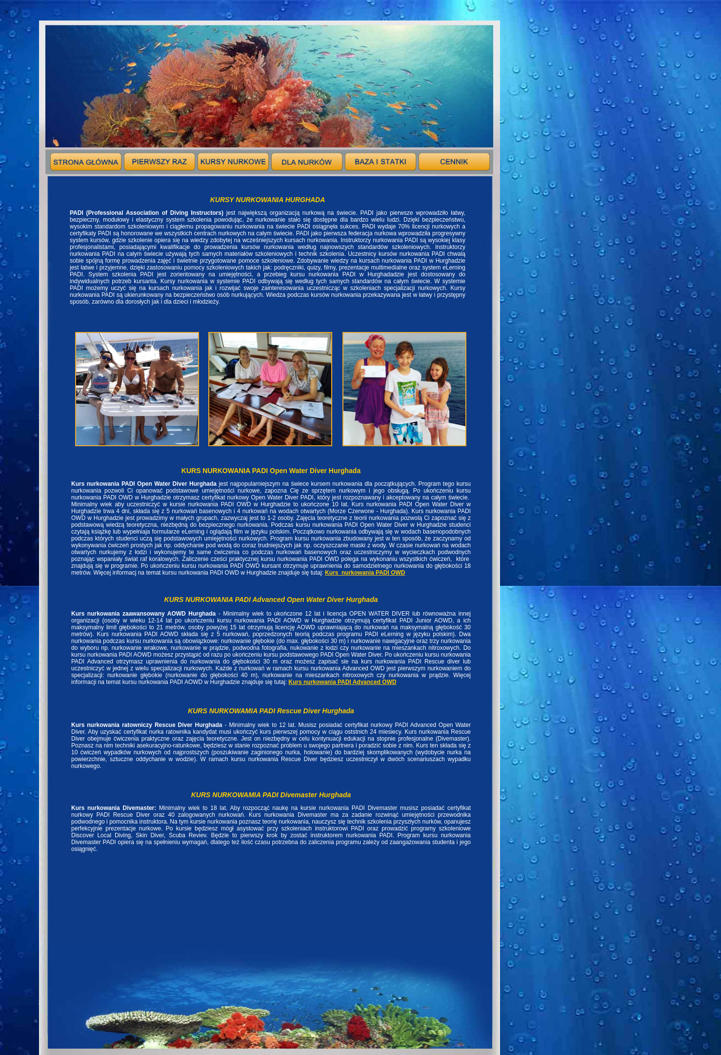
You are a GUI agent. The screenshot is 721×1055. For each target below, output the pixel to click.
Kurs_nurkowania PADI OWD (365, 572)
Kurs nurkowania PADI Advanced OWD (342, 682)
